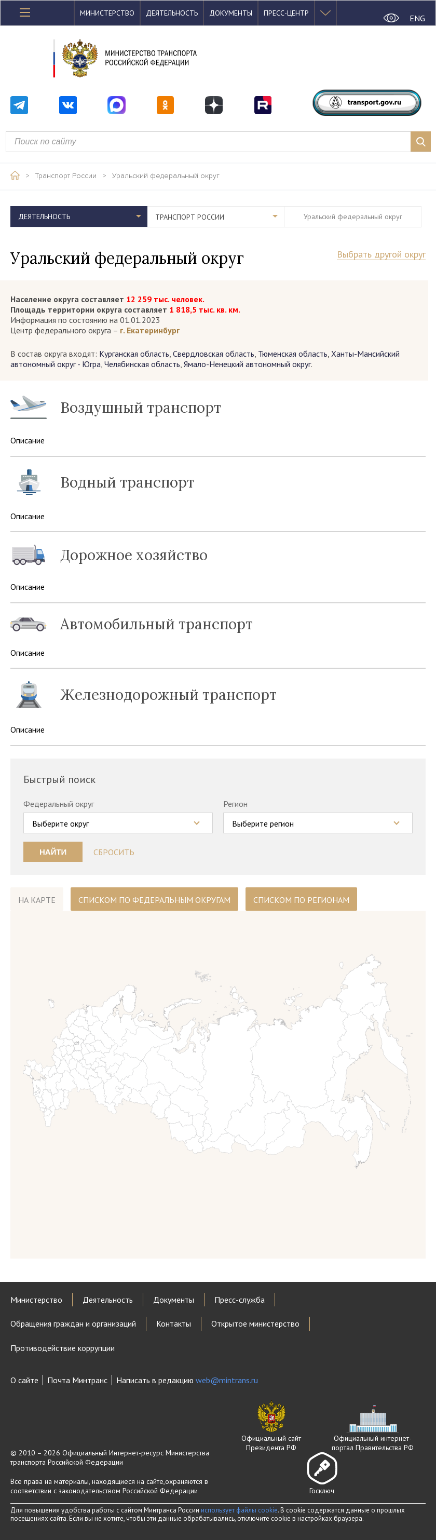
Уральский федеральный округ (166, 176)
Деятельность (172, 13)
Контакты (173, 1323)
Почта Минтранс (77, 1380)
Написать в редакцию (187, 1380)
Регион (235, 803)
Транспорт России (66, 176)
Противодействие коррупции (62, 1348)
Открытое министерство (255, 1323)
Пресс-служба (239, 1299)
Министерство (107, 13)
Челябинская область (142, 364)
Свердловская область (213, 353)
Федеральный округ (58, 803)
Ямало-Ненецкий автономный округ (247, 364)
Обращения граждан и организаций (73, 1323)
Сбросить (113, 852)
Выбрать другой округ (381, 254)
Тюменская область (293, 353)
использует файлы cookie (239, 1510)
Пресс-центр (286, 13)
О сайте (24, 1380)
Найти (52, 851)
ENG (417, 18)
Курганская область (134, 353)
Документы (230, 13)
